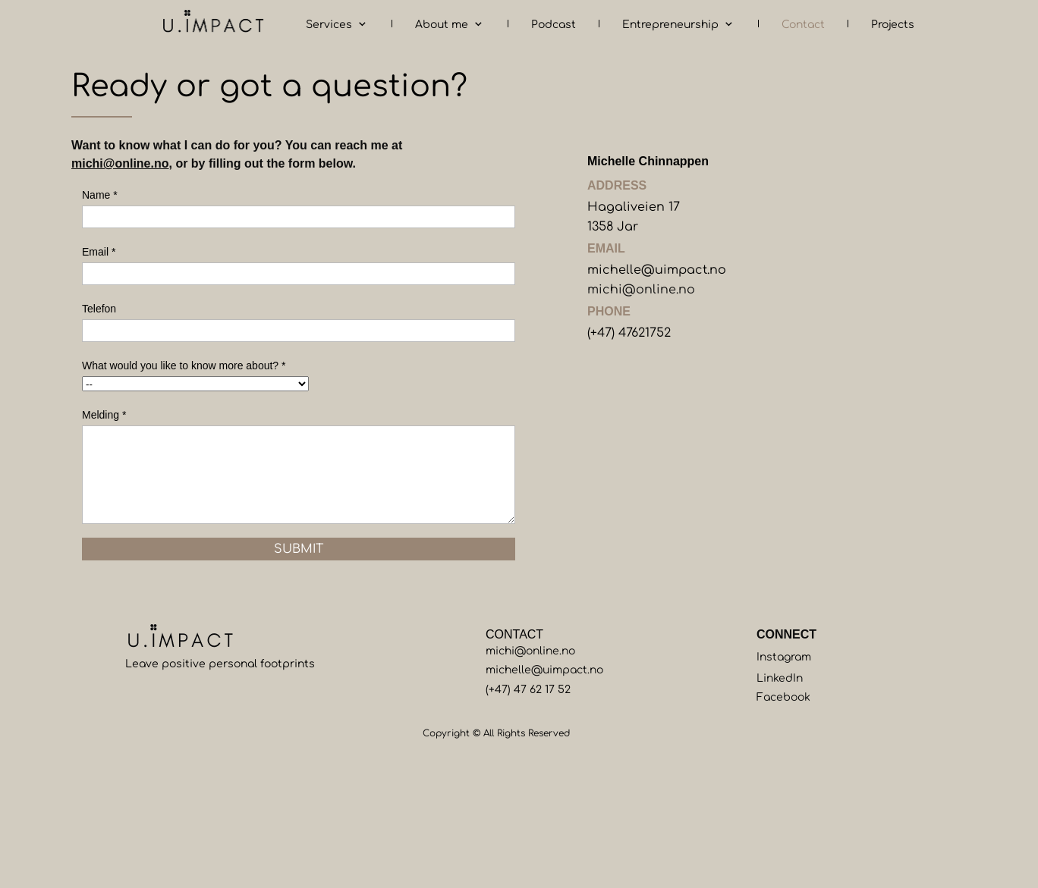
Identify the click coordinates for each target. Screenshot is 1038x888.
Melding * (104, 415)
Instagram (783, 657)
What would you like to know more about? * (183, 365)
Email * (98, 252)
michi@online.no (120, 163)
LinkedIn (779, 678)
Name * (100, 195)
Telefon (99, 309)
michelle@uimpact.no (656, 270)
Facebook (783, 697)
